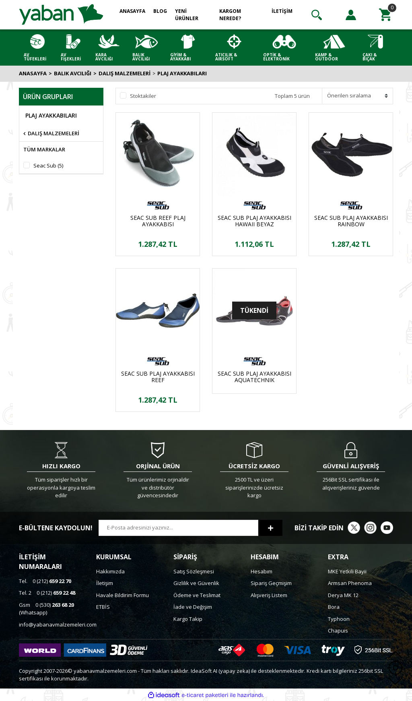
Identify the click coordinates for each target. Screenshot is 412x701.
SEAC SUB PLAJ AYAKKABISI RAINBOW (351, 221)
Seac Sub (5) (48, 165)
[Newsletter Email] (178, 528)
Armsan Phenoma (350, 583)
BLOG (160, 11)
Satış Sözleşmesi (193, 571)
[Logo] (61, 14)
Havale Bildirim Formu (122, 595)
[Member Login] (351, 15)
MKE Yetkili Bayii (347, 571)
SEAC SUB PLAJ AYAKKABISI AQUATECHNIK (254, 376)
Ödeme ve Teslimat (196, 595)
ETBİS (103, 606)
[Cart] (385, 15)
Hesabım (261, 571)
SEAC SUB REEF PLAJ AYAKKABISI (157, 221)
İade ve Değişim (192, 606)
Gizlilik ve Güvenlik (196, 583)
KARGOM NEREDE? (230, 15)
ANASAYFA (132, 11)
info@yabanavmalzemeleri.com (58, 624)
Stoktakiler (143, 95)
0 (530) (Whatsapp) (46, 608)
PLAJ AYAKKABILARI (182, 73)
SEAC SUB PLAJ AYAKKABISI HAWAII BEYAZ (254, 221)
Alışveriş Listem (269, 595)
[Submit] (270, 528)
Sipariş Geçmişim (271, 583)
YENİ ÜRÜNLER (186, 15)
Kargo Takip (187, 618)
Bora (334, 606)
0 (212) (45, 581)
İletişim (104, 583)
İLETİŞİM (282, 11)
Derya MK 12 (343, 595)
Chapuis (338, 630)
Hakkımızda (110, 571)
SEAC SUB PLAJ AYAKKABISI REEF (158, 376)
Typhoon (339, 618)
